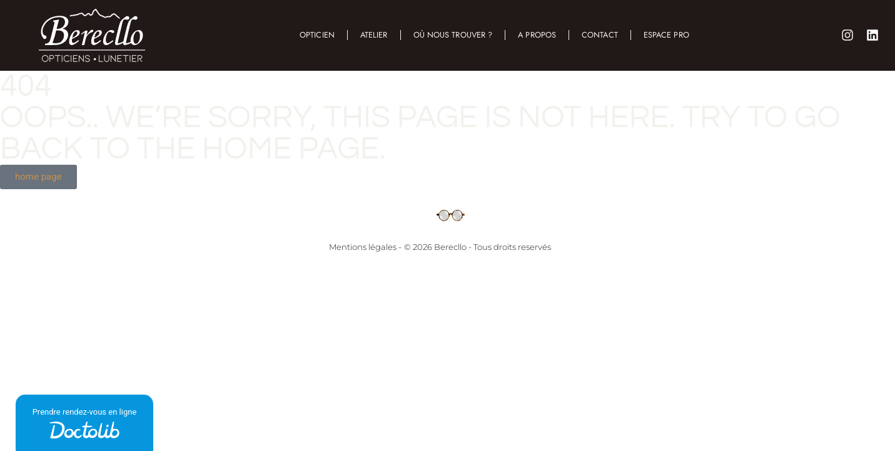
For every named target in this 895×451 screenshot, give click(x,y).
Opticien (317, 35)
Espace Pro (666, 35)
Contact (600, 35)
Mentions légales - (365, 247)
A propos (537, 35)
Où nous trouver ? (452, 35)
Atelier (374, 35)
